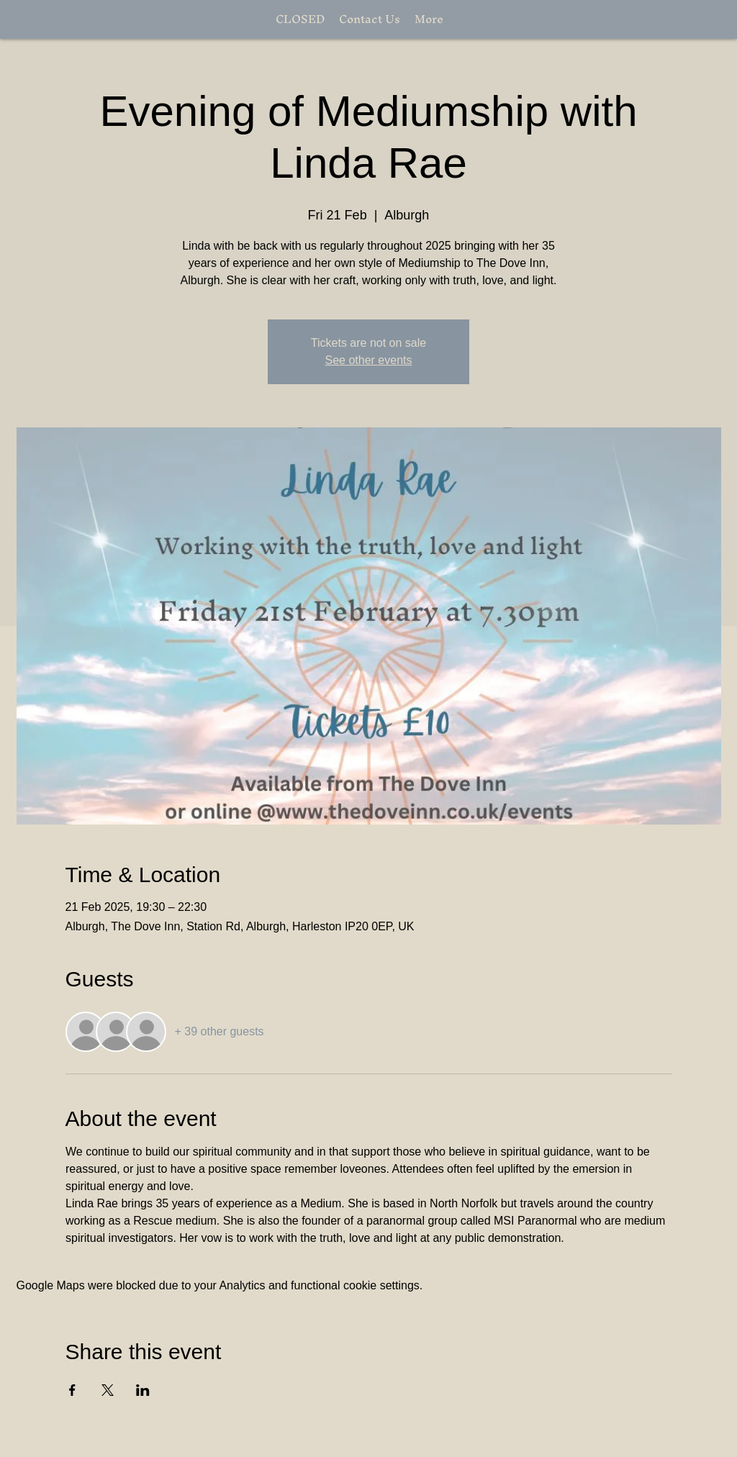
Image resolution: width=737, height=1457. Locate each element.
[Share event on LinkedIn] (143, 1390)
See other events (368, 360)
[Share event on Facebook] (72, 1390)
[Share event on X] (107, 1390)
